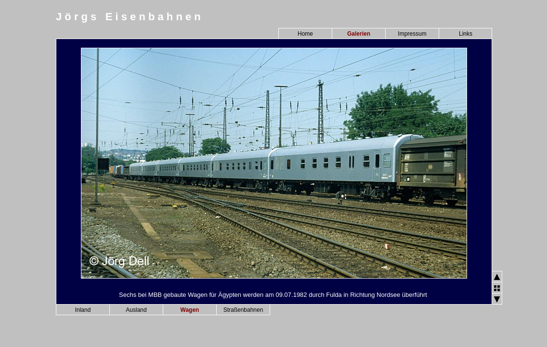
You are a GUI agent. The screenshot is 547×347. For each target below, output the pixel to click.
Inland (83, 310)
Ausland (136, 310)
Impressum (412, 33)
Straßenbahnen (243, 310)
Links (465, 33)
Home (305, 33)
